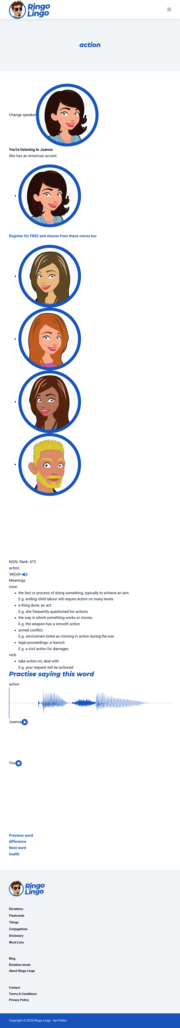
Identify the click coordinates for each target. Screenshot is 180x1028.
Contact (14, 987)
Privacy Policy (19, 1000)
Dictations (16, 909)
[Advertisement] (90, 525)
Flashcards (16, 916)
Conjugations (18, 929)
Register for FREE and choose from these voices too (52, 236)
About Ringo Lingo (22, 971)
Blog (12, 958)
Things (14, 922)
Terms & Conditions (23, 994)
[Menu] (169, 9)
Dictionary (16, 936)
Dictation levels (20, 965)
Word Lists (16, 942)
